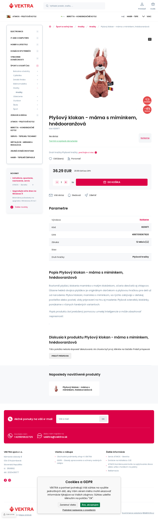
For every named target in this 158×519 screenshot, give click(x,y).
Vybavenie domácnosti (17, 58)
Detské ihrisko (19, 79)
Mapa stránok (25, 515)
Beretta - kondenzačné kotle (22, 129)
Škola (15, 105)
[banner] (21, 6)
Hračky (81, 26)
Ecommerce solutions (132, 513)
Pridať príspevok (60, 356)
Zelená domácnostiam (22, 151)
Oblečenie (18, 96)
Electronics (17, 31)
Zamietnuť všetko (68, 505)
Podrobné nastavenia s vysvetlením (79, 510)
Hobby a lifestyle (19, 44)
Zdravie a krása (19, 115)
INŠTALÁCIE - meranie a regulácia (22, 143)
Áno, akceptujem (90, 505)
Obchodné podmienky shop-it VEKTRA (74, 456)
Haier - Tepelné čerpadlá (23, 157)
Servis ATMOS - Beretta (118, 456)
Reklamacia (113, 470)
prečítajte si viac (86, 152)
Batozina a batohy (21, 71)
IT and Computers (20, 38)
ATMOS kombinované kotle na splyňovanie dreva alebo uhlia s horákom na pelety (130, 465)
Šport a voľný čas (64, 26)
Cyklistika (17, 75)
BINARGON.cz (148, 513)
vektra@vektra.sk (55, 437)
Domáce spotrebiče (21, 51)
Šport (15, 109)
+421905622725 (23, 437)
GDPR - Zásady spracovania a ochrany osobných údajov (79, 461)
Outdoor (17, 100)
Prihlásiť (103, 419)
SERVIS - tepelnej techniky (23, 136)
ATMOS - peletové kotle (22, 121)
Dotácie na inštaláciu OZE (119, 460)
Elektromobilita (20, 83)
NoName (145, 138)
